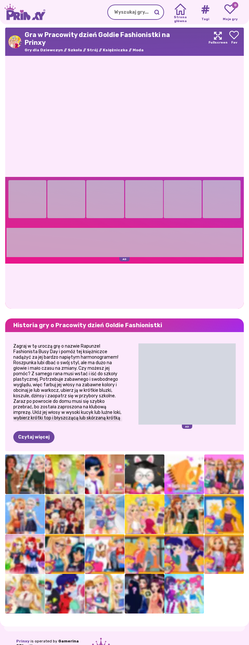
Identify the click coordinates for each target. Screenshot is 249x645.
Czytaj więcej (34, 437)
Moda (138, 50)
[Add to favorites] (234, 42)
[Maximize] (218, 42)
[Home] (180, 12)
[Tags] (205, 12)
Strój (92, 50)
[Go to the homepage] (22, 12)
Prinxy (23, 641)
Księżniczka (115, 50)
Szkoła (75, 50)
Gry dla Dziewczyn (44, 50)
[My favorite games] (230, 12)
